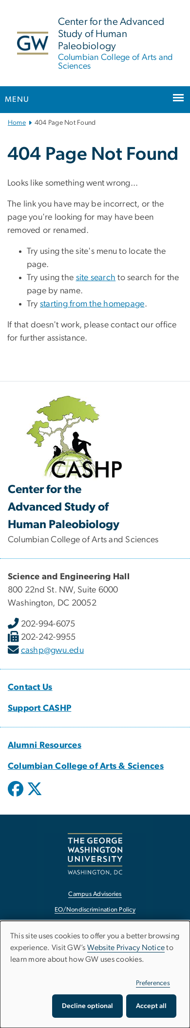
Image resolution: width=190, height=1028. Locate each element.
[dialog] (95, 974)
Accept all (151, 1006)
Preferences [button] (153, 983)
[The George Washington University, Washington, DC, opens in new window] (95, 854)
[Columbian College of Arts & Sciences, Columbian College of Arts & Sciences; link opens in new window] (86, 766)
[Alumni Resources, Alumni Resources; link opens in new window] (44, 745)
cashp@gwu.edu (52, 650)
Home (17, 122)
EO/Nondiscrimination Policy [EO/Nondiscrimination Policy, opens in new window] (95, 910)
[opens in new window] (16, 796)
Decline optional (87, 1006)
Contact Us (30, 687)
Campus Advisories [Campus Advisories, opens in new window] (94, 894)
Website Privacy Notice (126, 948)
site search (96, 277)
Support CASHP (39, 708)
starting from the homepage (92, 304)
